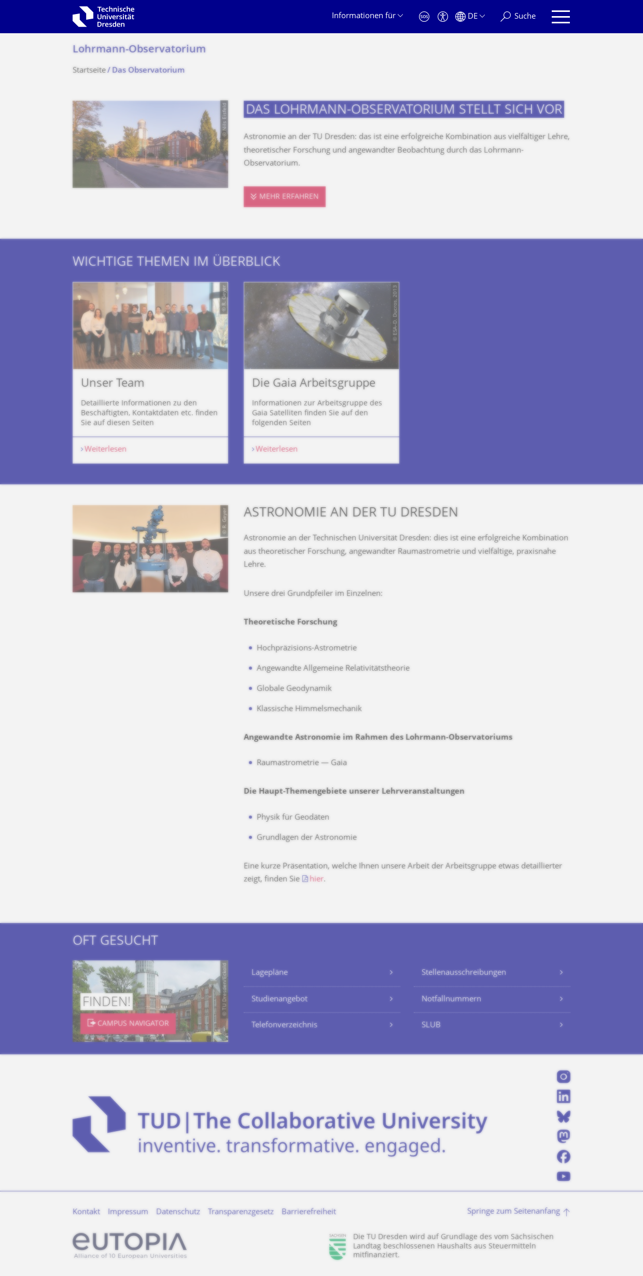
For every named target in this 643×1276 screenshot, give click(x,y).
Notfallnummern (451, 999)
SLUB (431, 1025)
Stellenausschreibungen (464, 973)
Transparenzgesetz (241, 1212)
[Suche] (518, 16)
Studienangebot (279, 999)
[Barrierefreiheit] (443, 17)
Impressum (128, 1212)
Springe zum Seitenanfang (513, 1212)
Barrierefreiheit (309, 1212)
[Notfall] (424, 17)
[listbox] (321, 373)
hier (317, 880)
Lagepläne (269, 973)
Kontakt (86, 1212)
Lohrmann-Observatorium (139, 50)
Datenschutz (178, 1212)
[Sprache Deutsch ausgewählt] (470, 16)
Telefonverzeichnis (284, 1025)
